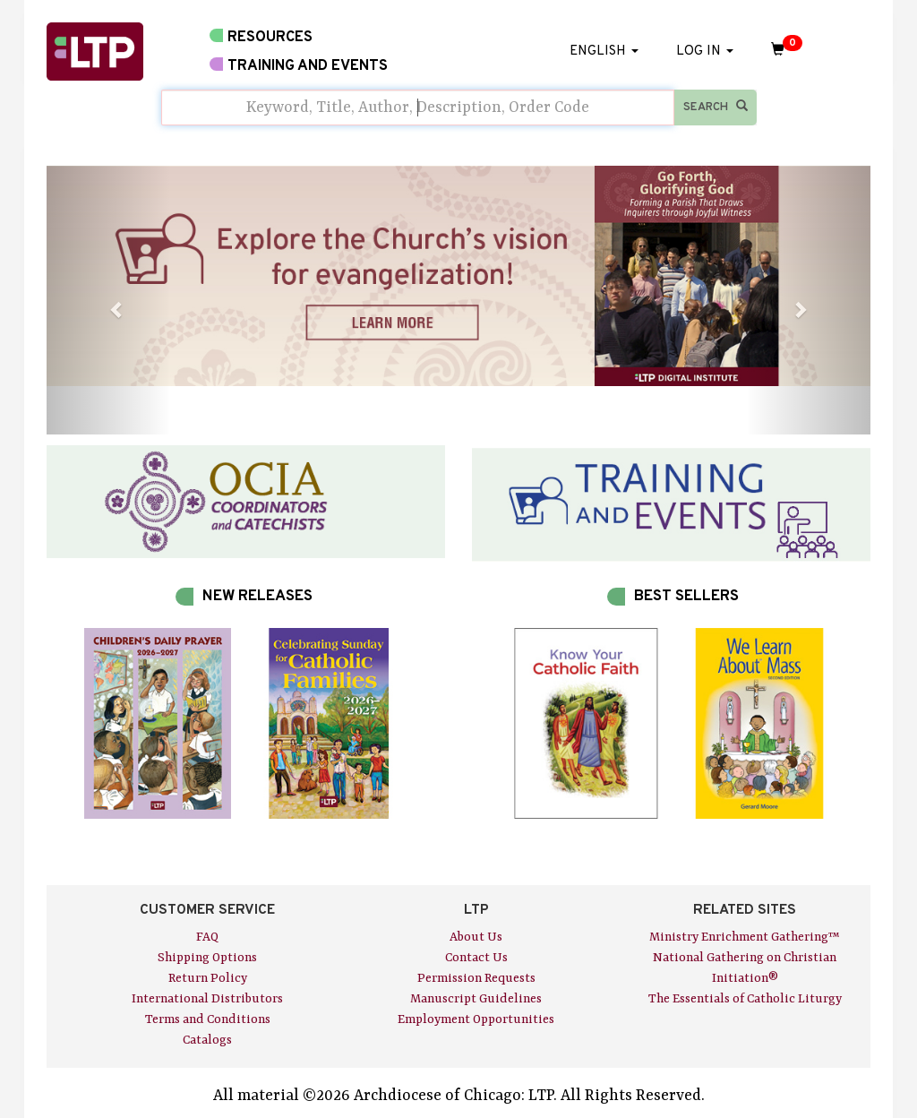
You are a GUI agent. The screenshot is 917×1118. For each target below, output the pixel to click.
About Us (476, 937)
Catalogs (207, 1040)
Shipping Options (207, 957)
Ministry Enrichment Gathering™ (744, 937)
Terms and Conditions (207, 1019)
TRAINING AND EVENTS (299, 65)
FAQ (207, 937)
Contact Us (476, 957)
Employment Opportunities (476, 1019)
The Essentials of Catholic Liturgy (745, 999)
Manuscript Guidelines (476, 999)
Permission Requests (476, 978)
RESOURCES (261, 37)
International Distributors (207, 999)
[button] (108, 300)
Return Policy (207, 978)
